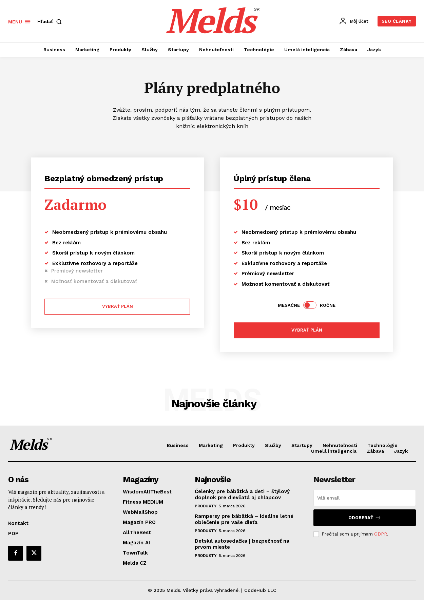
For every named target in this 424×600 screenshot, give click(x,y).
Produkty (205, 506)
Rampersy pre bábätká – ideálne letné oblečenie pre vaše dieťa (244, 519)
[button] (50, 21)
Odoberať (364, 517)
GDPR (380, 534)
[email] (364, 498)
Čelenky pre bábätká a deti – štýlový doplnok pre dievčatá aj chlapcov (242, 494)
